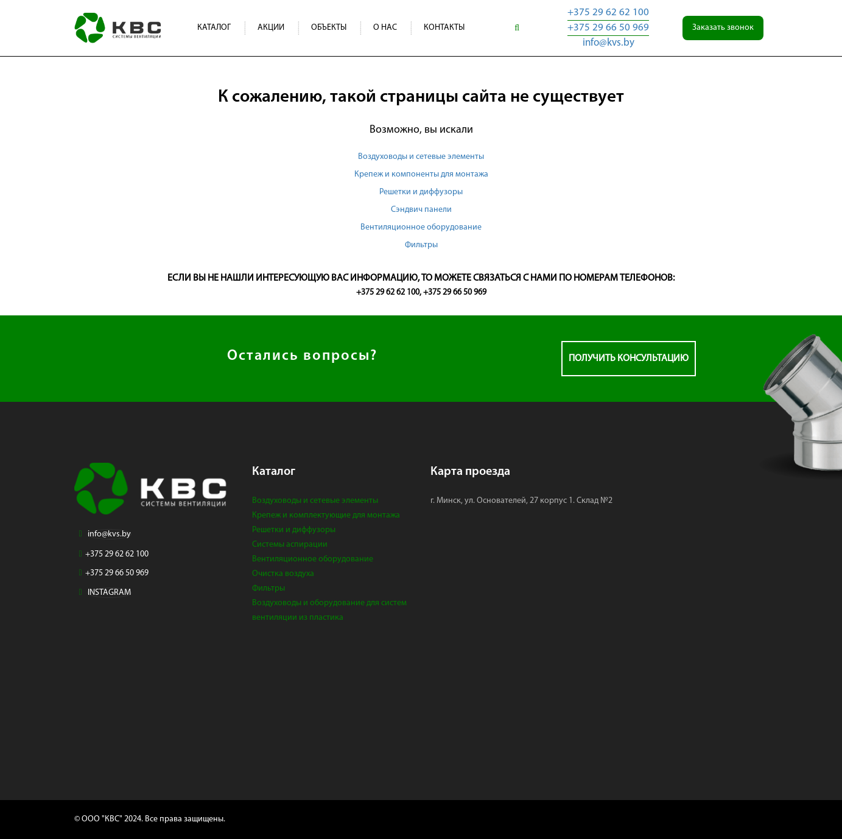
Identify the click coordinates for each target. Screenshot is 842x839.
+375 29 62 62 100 (608, 12)
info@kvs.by (608, 43)
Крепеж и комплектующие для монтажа (326, 515)
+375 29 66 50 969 (608, 28)
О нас (385, 27)
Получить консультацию (629, 358)
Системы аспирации (290, 544)
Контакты (444, 27)
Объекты (328, 27)
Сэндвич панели (421, 209)
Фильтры (421, 245)
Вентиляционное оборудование (421, 227)
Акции (271, 27)
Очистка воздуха (283, 573)
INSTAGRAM (109, 592)
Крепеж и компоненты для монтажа (421, 174)
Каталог (214, 27)
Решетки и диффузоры (421, 192)
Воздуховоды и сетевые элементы (421, 156)
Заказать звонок (723, 27)
